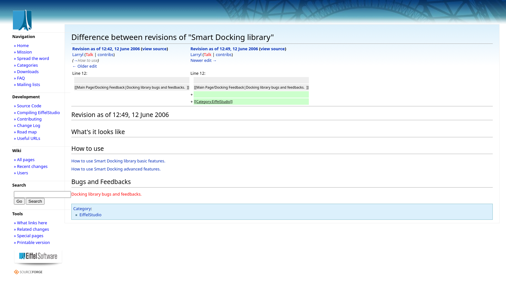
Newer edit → (203, 60)
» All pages (24, 159)
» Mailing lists (27, 84)
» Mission (23, 52)
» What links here (30, 223)
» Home (21, 45)
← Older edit (84, 66)
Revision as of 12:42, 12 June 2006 (106, 49)
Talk (89, 54)
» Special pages (28, 235)
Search (19, 185)
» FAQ (19, 78)
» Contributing (28, 119)
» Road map (25, 132)
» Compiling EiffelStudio (37, 112)
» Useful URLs (27, 138)
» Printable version (32, 242)
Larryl (77, 54)
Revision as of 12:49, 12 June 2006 (224, 49)
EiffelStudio (90, 215)
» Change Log (27, 125)
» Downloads (26, 71)
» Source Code (27, 106)
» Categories (26, 65)
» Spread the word (31, 58)
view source (154, 49)
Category (82, 208)
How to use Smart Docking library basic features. (118, 161)
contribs (106, 54)
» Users (21, 173)
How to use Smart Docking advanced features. (116, 169)
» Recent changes (31, 166)
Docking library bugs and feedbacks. (106, 194)
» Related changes (31, 229)
